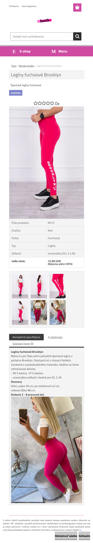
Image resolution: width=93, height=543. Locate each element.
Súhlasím (84, 536)
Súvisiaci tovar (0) (23, 343)
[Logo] (44, 21)
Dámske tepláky (26, 66)
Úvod (13, 66)
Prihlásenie (14, 6)
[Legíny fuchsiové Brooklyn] (46, 108)
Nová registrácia (29, 6)
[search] (77, 36)
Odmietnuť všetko (66, 536)
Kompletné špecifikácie (26, 337)
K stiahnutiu (55, 337)
